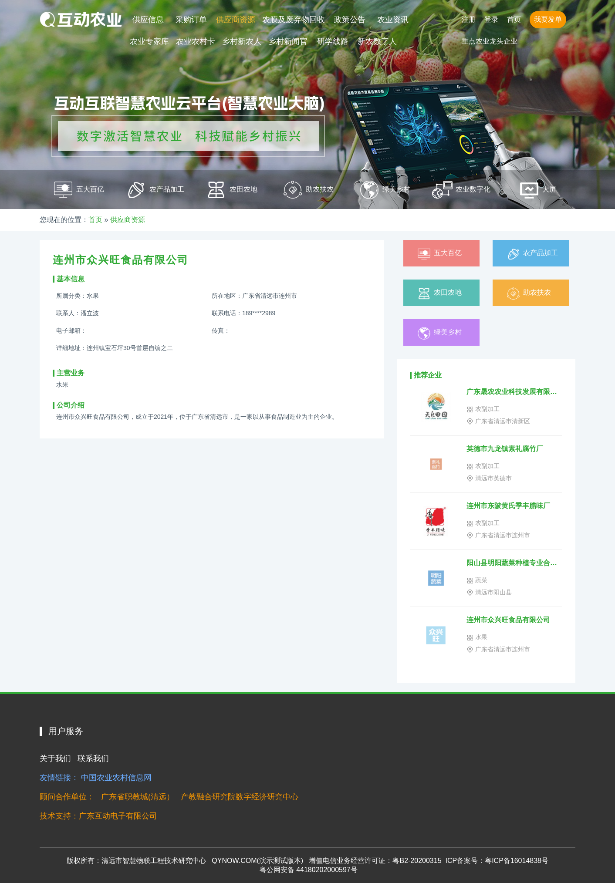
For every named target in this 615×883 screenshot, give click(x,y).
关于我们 (55, 758)
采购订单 (191, 19)
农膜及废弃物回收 (293, 19)
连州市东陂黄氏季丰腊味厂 (508, 505)
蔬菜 (476, 580)
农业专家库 (149, 41)
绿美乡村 (439, 333)
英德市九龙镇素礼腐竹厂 (504, 448)
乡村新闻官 (288, 41)
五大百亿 (439, 254)
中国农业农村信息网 (116, 777)
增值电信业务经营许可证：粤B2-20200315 (375, 860)
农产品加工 (532, 254)
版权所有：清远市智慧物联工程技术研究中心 (136, 860)
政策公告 (349, 19)
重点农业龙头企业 (489, 41)
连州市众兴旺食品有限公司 (508, 619)
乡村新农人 (241, 41)
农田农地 (439, 293)
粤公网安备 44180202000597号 (307, 869)
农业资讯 (393, 19)
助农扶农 (528, 293)
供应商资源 (235, 19)
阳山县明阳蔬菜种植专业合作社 (514, 562)
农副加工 (483, 409)
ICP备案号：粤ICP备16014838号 (496, 860)
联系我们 (93, 758)
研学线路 (332, 41)
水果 (476, 637)
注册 (469, 19)
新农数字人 (377, 41)
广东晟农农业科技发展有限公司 (514, 391)
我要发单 (548, 19)
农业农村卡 (195, 41)
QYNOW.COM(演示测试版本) (257, 860)
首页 (514, 19)
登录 (491, 19)
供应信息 (148, 19)
